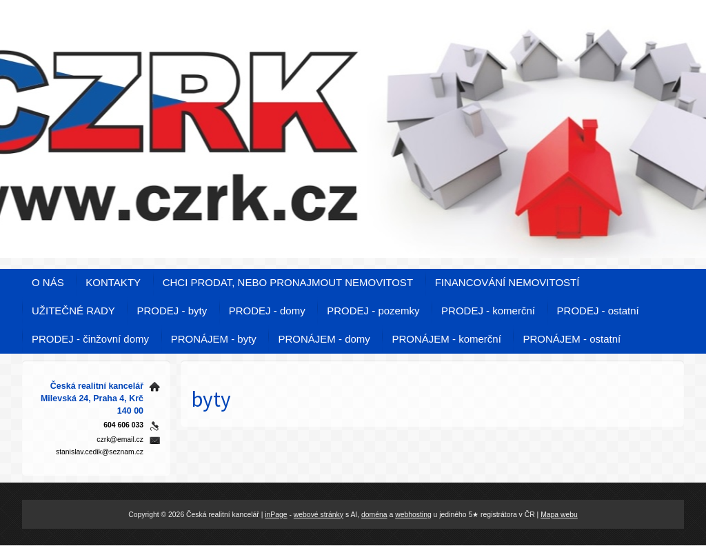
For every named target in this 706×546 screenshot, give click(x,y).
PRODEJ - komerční (488, 310)
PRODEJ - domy (267, 310)
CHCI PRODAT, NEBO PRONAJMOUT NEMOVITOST (288, 282)
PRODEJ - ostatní (598, 310)
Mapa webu (559, 514)
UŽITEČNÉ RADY (73, 310)
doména (374, 514)
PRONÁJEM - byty (213, 339)
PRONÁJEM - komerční (446, 339)
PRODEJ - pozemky (373, 310)
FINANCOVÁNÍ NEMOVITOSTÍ (507, 282)
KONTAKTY (113, 282)
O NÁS (48, 282)
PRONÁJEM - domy (324, 339)
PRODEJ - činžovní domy (90, 339)
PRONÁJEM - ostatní (572, 339)
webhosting (413, 514)
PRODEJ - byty (172, 310)
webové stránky (318, 514)
